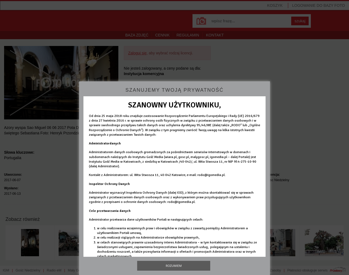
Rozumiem (174, 266)
